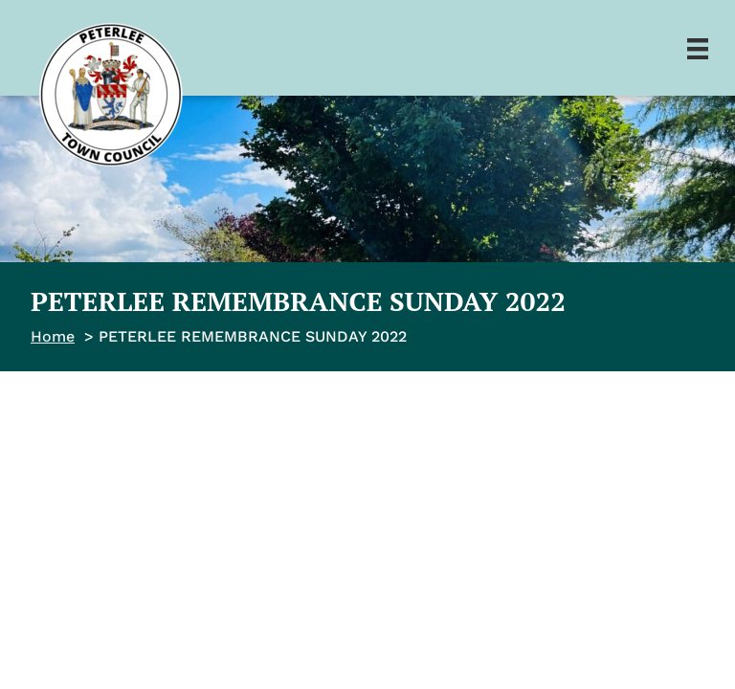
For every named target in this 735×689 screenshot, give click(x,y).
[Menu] (697, 48)
